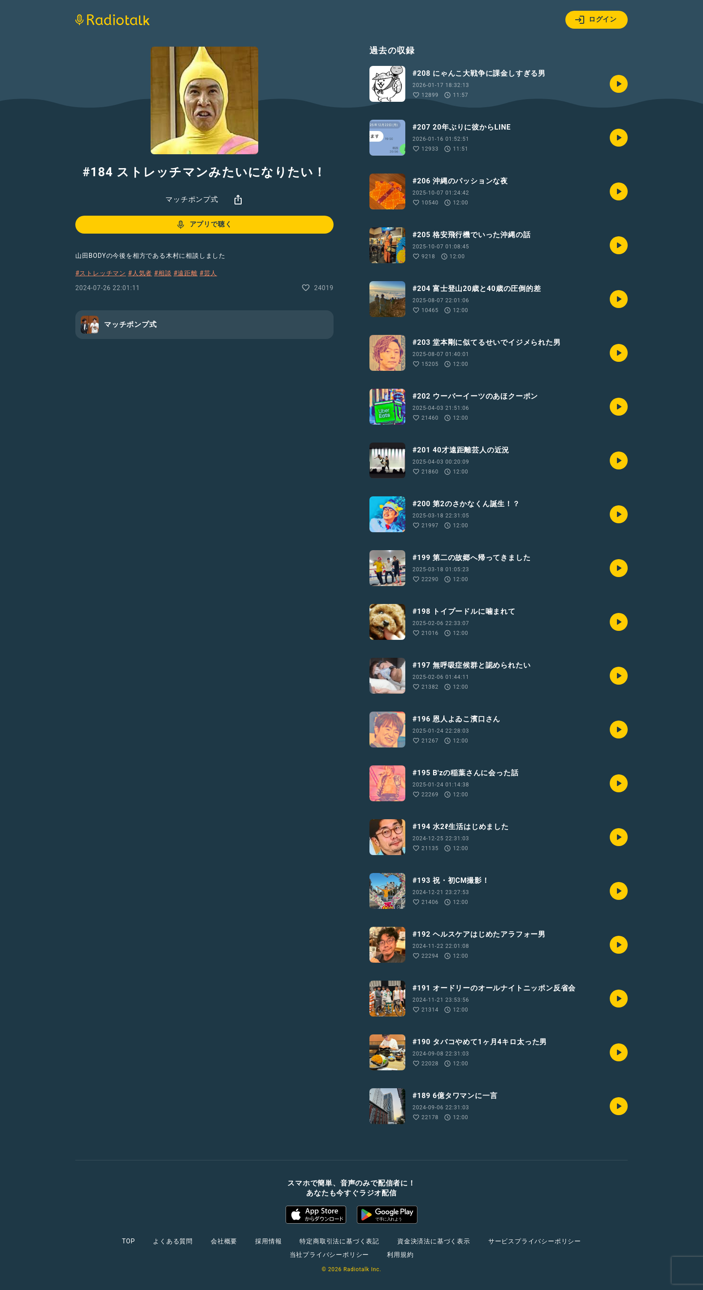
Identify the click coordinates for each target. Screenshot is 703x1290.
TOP (128, 1241)
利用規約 (400, 1254)
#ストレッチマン (100, 273)
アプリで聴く (203, 224)
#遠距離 (186, 273)
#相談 (163, 273)
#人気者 (140, 273)
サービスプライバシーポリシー (534, 1241)
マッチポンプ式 (191, 199)
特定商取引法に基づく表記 (339, 1241)
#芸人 (208, 273)
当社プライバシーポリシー (329, 1254)
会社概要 (224, 1241)
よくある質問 (173, 1241)
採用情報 (268, 1241)
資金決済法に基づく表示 (433, 1241)
